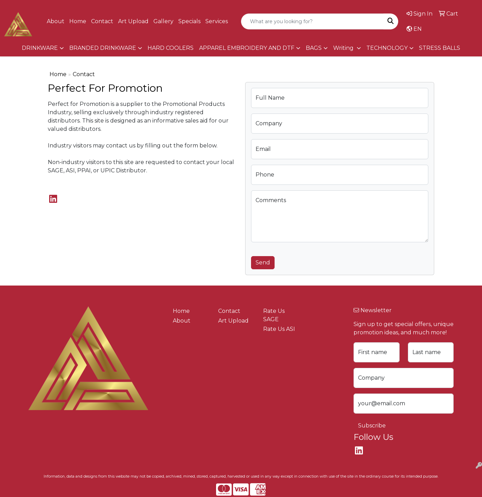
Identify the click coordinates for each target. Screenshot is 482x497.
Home (77, 21)
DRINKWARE (40, 48)
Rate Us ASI (279, 329)
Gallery (163, 21)
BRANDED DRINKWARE (102, 48)
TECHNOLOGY (387, 48)
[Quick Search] (312, 21)
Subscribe (372, 425)
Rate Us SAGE (274, 315)
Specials (189, 21)
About (55, 21)
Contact (102, 21)
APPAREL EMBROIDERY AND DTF (246, 48)
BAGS (314, 48)
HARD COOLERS (171, 48)
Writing (344, 48)
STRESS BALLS (439, 48)
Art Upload (133, 21)
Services (216, 21)
